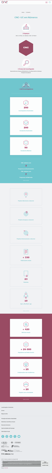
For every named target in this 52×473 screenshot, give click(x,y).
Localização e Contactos (7, 407)
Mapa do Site (4, 413)
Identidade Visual (5, 431)
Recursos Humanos (5, 425)
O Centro (28, 12)
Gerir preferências (45, 462)
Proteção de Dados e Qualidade (8, 418)
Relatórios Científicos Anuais (8, 421)
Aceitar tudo (45, 465)
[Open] (46, 2)
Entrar (2, 410)
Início (23, 12)
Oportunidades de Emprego (7, 428)
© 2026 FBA (6, 467)
